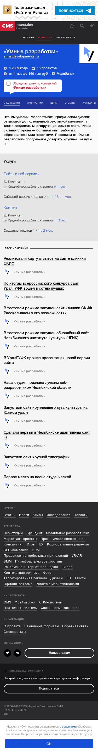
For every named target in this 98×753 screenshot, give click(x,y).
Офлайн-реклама (18, 584)
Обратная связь (75, 626)
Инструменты (65, 37)
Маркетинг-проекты (20, 539)
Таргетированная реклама (25, 578)
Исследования (58, 515)
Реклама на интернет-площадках (31, 567)
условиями (69, 726)
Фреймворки (25, 602)
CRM (36, 550)
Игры (31, 544)
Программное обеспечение (63, 539)
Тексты (80, 578)
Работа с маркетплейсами (57, 584)
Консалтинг (13, 544)
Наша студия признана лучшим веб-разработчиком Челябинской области (37, 385)
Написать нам (59, 653)
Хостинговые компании (60, 608)
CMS (7, 602)
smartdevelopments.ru (21, 56)
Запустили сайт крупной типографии (37, 457)
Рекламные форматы (41, 626)
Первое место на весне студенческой (37, 477)
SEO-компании (16, 550)
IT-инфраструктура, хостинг (38, 561)
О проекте (12, 626)
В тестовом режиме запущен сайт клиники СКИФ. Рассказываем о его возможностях (48, 310)
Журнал (28, 37)
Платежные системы (20, 608)
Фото (47, 573)
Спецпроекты (15, 632)
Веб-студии (13, 533)
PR (68, 578)
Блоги (24, 515)
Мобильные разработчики (67, 533)
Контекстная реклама (21, 573)
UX (41, 544)
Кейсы (38, 515)
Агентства (44, 37)
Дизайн (56, 578)
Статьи (9, 515)
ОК (49, 744)
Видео (67, 567)
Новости (81, 515)
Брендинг (35, 533)
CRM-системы (50, 602)
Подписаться (49, 688)
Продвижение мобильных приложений (36, 556)
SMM (8, 561)
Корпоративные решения (68, 544)
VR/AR (77, 556)
